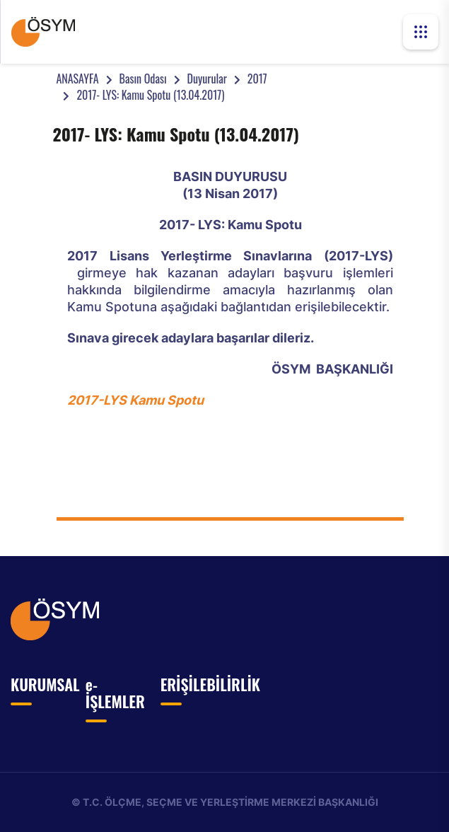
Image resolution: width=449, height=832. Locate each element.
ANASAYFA (77, 78)
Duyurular (207, 78)
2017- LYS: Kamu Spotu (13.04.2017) (150, 94)
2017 (257, 78)
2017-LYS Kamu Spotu (135, 400)
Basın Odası (143, 78)
